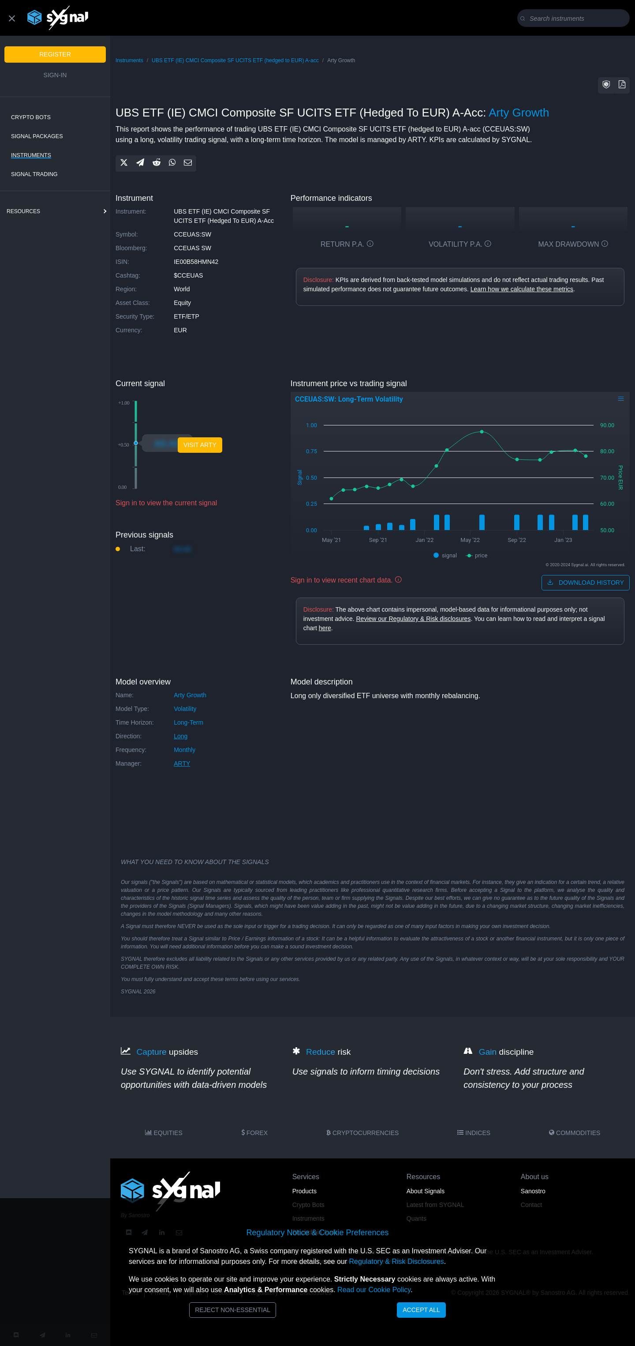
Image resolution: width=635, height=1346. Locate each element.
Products (304, 1191)
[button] (606, 85)
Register (55, 54)
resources (23, 211)
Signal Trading (34, 174)
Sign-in (55, 75)
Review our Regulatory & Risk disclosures (413, 618)
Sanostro (533, 1191)
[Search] (575, 18)
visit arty (200, 444)
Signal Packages (37, 136)
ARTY (182, 763)
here (325, 628)
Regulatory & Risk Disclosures (396, 1261)
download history (585, 582)
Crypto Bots (31, 117)
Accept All (421, 1309)
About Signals (425, 1191)
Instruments (31, 155)
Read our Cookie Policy (374, 1289)
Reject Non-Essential (232, 1309)
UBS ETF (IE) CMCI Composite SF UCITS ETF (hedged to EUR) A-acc (235, 60)
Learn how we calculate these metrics (522, 289)
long (180, 736)
